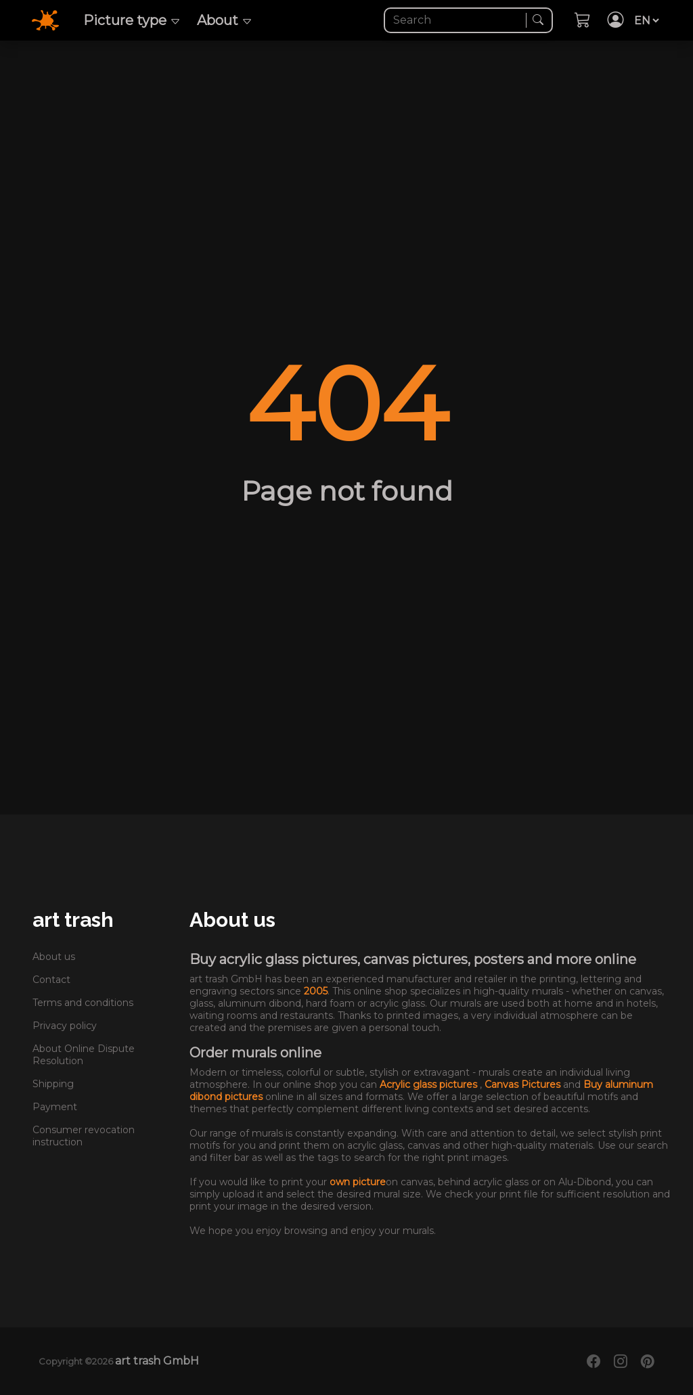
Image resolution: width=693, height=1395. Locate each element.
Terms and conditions (82, 1003)
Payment (54, 1107)
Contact (51, 980)
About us (53, 957)
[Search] (456, 20)
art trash (73, 920)
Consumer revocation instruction (83, 1136)
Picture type (132, 20)
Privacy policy (64, 1026)
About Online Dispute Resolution (83, 1055)
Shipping (53, 1084)
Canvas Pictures (524, 1084)
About (224, 20)
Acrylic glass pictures (430, 1084)
